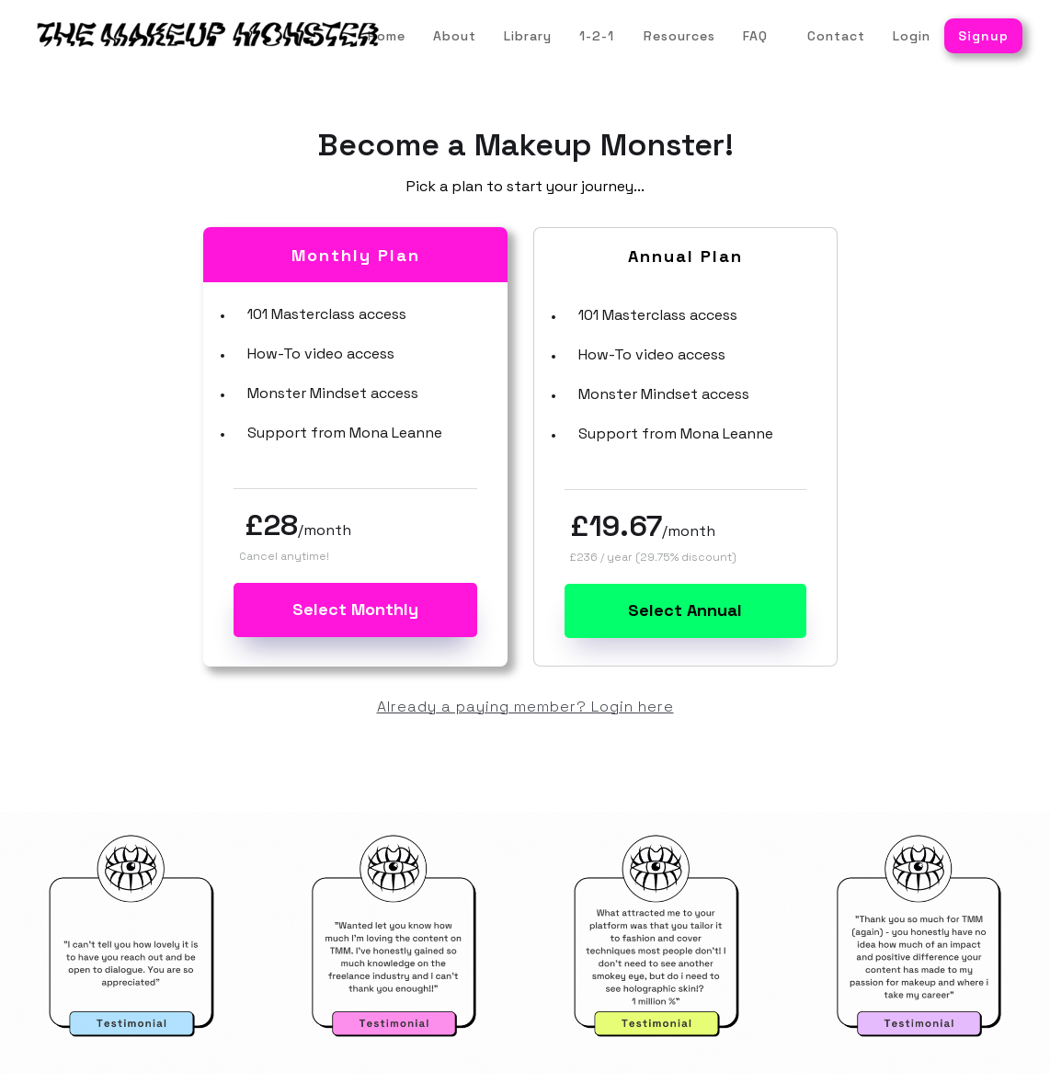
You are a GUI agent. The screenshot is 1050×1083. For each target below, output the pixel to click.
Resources (679, 36)
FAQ (755, 36)
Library (528, 36)
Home (386, 36)
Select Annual (685, 610)
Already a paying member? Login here (525, 706)
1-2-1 (596, 36)
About (454, 36)
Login (911, 36)
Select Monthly (355, 609)
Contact (836, 36)
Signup (983, 36)
